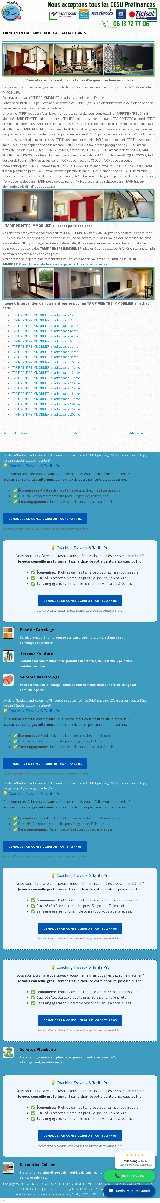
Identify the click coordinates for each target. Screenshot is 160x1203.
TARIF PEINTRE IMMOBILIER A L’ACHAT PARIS (44, 33)
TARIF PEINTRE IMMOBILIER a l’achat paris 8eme (45, 351)
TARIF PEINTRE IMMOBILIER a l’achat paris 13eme (46, 377)
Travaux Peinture (36, 653)
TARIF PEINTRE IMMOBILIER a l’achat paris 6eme (45, 341)
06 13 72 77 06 (129, 1175)
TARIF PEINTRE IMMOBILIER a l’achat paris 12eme (46, 372)
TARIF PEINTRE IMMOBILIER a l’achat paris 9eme (45, 356)
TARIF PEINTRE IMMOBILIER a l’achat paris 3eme (45, 325)
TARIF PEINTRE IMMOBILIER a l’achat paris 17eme (46, 398)
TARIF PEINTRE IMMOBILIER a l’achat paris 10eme (46, 362)
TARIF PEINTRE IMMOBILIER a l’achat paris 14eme (46, 383)
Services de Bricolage (40, 677)
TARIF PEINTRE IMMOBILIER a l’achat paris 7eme (45, 346)
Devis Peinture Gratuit (129, 1191)
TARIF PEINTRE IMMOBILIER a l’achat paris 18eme (46, 404)
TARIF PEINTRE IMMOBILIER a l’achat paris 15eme (46, 388)
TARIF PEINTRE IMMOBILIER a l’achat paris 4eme (45, 330)
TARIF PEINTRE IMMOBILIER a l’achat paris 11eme (46, 367)
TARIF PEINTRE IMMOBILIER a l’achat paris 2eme (45, 320)
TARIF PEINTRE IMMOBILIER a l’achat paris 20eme (46, 414)
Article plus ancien (141, 433)
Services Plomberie (38, 1049)
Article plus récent (16, 433)
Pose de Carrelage (37, 629)
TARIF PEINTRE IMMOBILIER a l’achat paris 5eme (45, 336)
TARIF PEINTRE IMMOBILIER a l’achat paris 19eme (46, 409)
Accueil (79, 433)
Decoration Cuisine (37, 1164)
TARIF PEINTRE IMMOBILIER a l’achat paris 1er (43, 315)
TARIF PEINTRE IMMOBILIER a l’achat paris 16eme (46, 393)
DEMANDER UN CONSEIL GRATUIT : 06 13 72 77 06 (45, 518)
